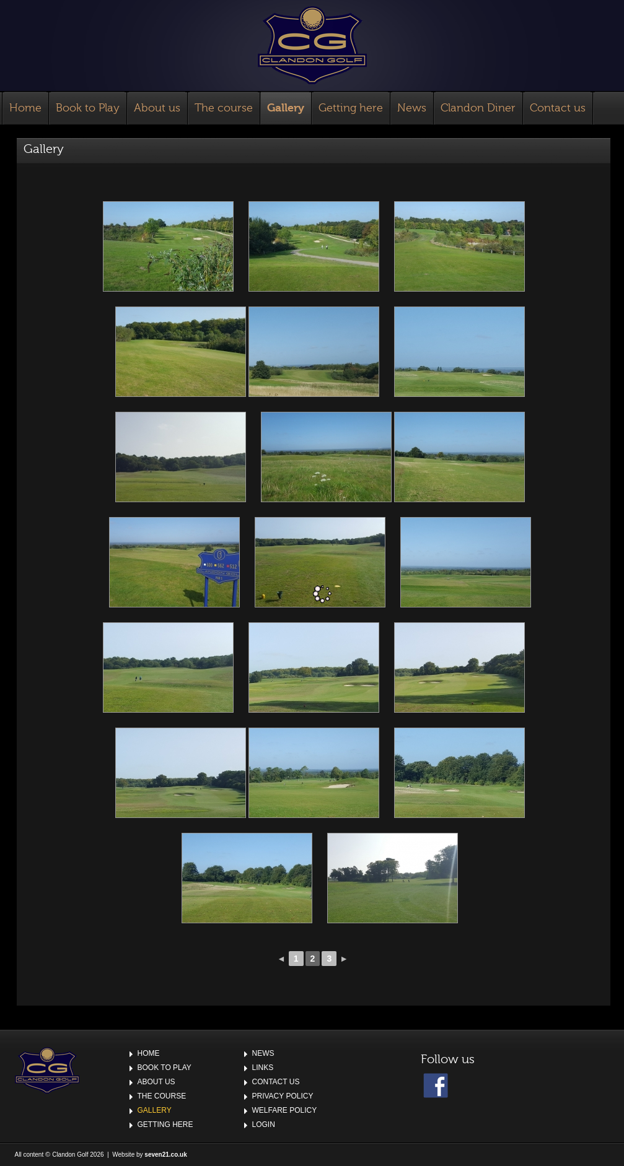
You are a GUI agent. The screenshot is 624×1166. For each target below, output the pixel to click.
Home (25, 108)
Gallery (285, 108)
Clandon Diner (478, 108)
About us (157, 108)
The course (224, 108)
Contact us (558, 108)
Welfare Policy (284, 1110)
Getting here (351, 108)
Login (263, 1124)
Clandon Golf (312, 45)
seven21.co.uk (165, 1154)
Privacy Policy (283, 1096)
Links (263, 1067)
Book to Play (88, 108)
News (411, 108)
